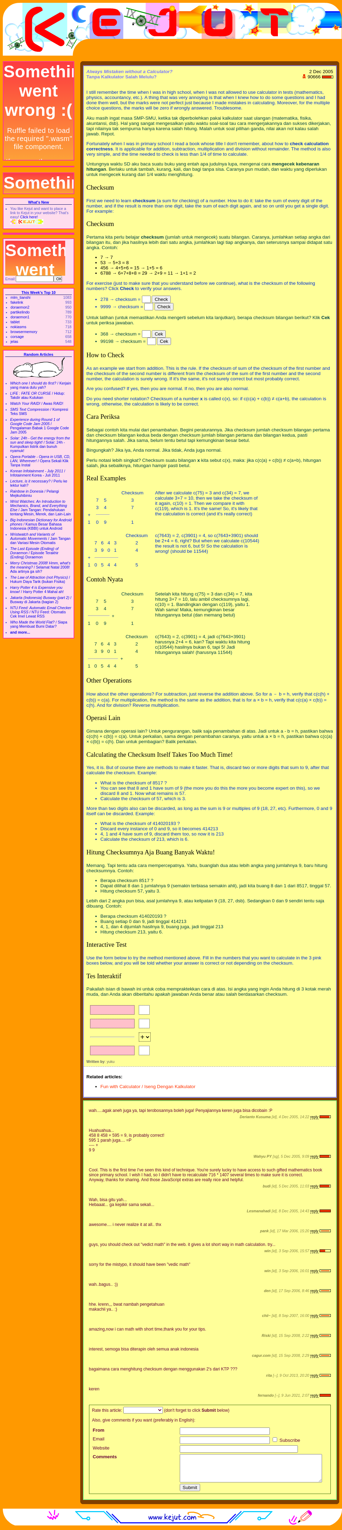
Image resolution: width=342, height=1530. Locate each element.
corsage (17, 336)
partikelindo (20, 312)
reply (314, 1117)
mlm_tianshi (20, 297)
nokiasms (18, 327)
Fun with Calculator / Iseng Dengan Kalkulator (148, 1086)
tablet (15, 322)
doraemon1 (20, 317)
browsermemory (24, 332)
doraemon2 (20, 307)
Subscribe (286, 1440)
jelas (14, 341)
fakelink (17, 302)
